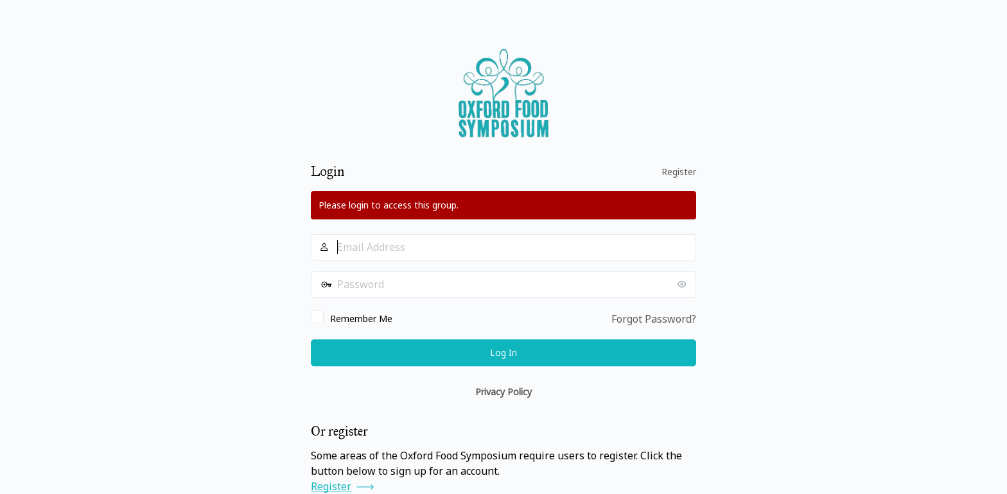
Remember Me (361, 318)
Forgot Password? (653, 319)
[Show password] (683, 284)
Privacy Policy (503, 392)
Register (678, 172)
